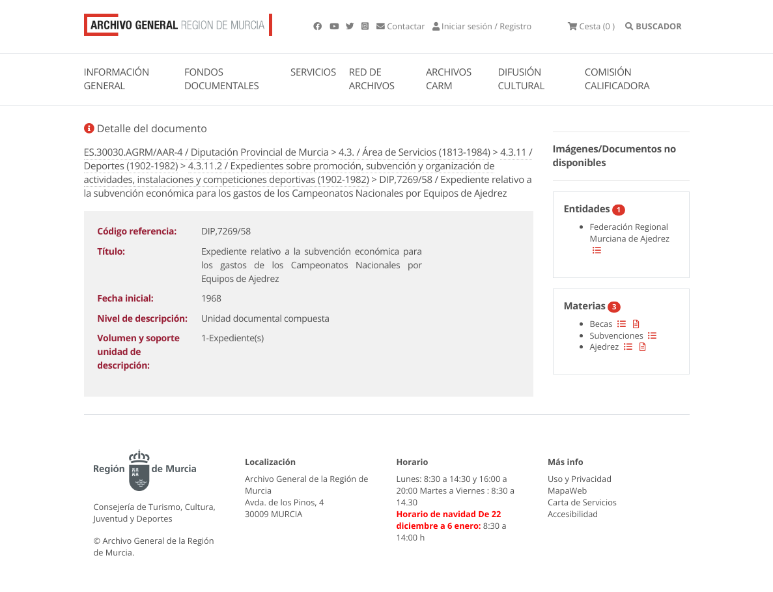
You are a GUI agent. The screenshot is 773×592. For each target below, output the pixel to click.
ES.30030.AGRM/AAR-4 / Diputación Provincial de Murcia (206, 152)
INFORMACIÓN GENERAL (116, 79)
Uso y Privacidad (579, 479)
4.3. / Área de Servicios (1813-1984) (414, 152)
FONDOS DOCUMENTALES (221, 79)
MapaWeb (567, 490)
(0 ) (591, 26)
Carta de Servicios (582, 502)
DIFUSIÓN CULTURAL (521, 79)
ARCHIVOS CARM (448, 79)
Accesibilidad (573, 514)
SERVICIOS (313, 72)
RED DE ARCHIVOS (372, 79)
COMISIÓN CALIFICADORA (617, 79)
